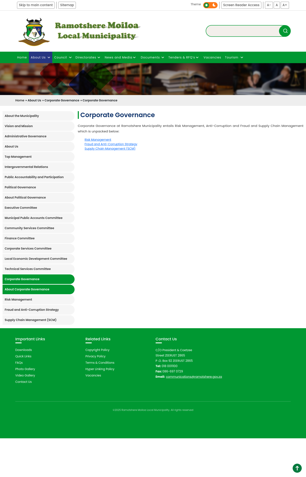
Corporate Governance (22, 279)
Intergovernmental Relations (26, 167)
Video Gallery (25, 414)
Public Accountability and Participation (34, 177)
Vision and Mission (19, 126)
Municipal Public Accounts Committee (33, 218)
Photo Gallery (25, 408)
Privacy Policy (95, 395)
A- (269, 5)
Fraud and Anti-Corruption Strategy (32, 310)
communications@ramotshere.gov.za (194, 415)
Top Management (18, 157)
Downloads (23, 389)
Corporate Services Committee (28, 248)
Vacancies (212, 57)
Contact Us (23, 421)
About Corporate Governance (27, 289)
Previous (10, 349)
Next (298, 349)
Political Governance (20, 187)
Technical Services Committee (28, 269)
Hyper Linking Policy (99, 408)
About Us (11, 146)
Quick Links (23, 395)
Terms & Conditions (99, 401)
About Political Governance (25, 197)
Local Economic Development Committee (36, 259)
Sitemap (67, 5)
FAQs (19, 401)
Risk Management (18, 299)
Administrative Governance (26, 136)
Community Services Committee (29, 228)
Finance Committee (20, 238)
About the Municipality (22, 116)
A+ (285, 5)
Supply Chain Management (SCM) (31, 320)
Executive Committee (21, 208)
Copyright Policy (97, 389)
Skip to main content (36, 5)
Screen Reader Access (241, 5)
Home (22, 57)
